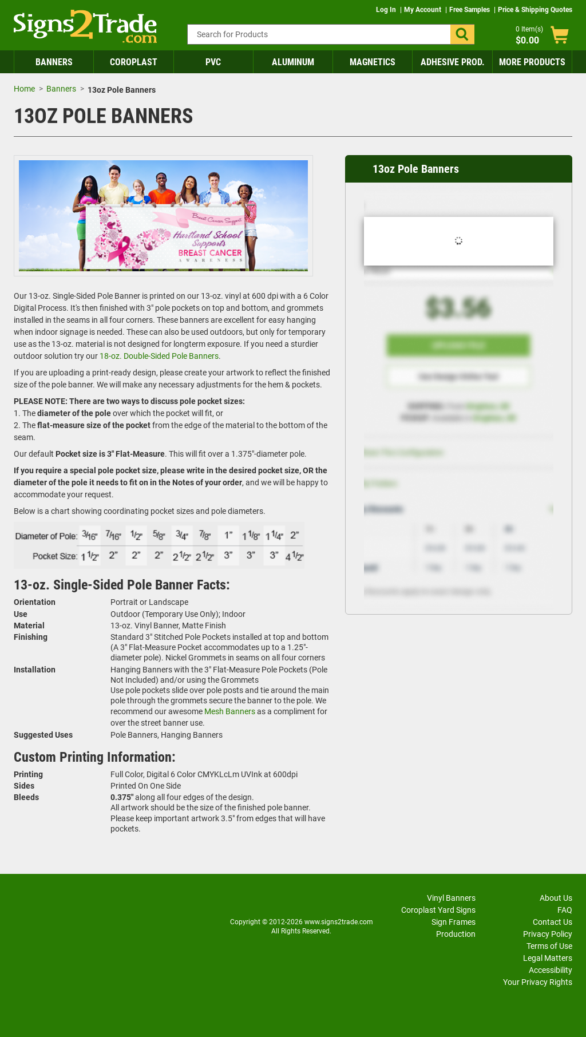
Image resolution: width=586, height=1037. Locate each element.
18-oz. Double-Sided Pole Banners (159, 356)
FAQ (564, 910)
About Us (556, 898)
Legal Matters (547, 958)
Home (24, 88)
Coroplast (133, 62)
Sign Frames (453, 922)
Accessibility (550, 970)
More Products (532, 62)
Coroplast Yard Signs (438, 910)
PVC (213, 62)
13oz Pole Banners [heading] (416, 169)
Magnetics (372, 62)
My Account (423, 10)
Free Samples (470, 10)
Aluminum (293, 62)
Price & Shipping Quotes (535, 10)
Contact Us (552, 922)
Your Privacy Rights (537, 982)
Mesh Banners (229, 711)
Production (456, 934)
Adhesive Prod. (453, 62)
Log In (387, 10)
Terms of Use (549, 946)
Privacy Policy (547, 934)
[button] (462, 34)
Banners (54, 62)
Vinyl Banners (451, 898)
